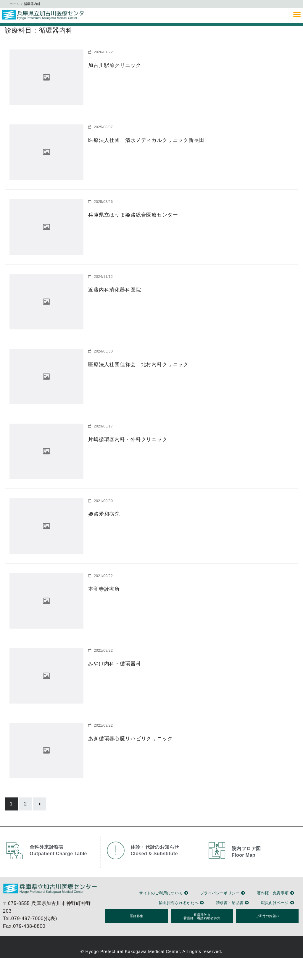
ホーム (14, 4)
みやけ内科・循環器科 (113, 663)
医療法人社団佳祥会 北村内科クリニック (135, 364)
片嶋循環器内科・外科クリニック (125, 439)
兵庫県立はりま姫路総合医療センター (130, 214)
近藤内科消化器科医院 (113, 289)
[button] (297, 14)
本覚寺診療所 (103, 588)
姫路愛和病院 (103, 513)
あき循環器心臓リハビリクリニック (128, 738)
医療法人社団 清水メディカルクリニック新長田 (143, 139)
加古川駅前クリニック (113, 65)
